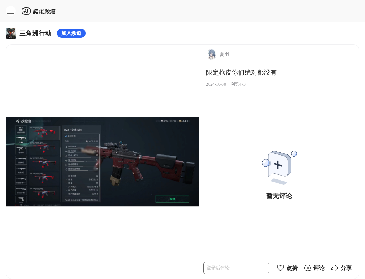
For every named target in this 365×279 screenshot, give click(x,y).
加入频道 (71, 33)
